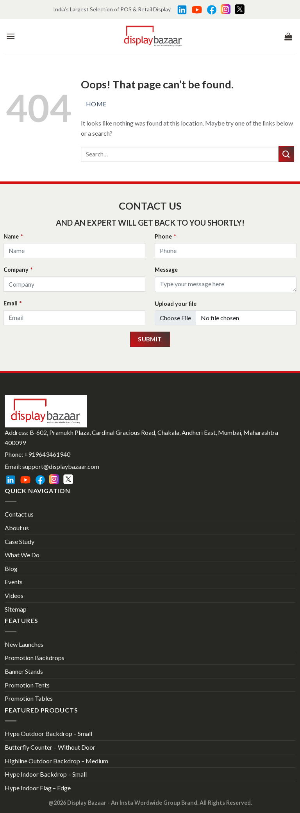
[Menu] (10, 36)
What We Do (22, 554)
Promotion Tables (29, 698)
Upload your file (175, 303)
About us (17, 527)
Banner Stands (24, 671)
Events (14, 581)
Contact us (19, 514)
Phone (165, 236)
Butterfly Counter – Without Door (50, 747)
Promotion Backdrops (34, 657)
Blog (11, 568)
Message (166, 269)
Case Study (19, 541)
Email (12, 303)
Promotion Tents (27, 685)
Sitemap (16, 609)
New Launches (24, 644)
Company (18, 269)
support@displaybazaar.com (60, 466)
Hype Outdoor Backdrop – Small (48, 733)
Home (96, 104)
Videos (14, 595)
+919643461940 (47, 454)
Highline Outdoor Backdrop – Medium (56, 761)
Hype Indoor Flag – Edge (38, 787)
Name (13, 236)
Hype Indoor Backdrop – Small (46, 774)
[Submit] (286, 154)
